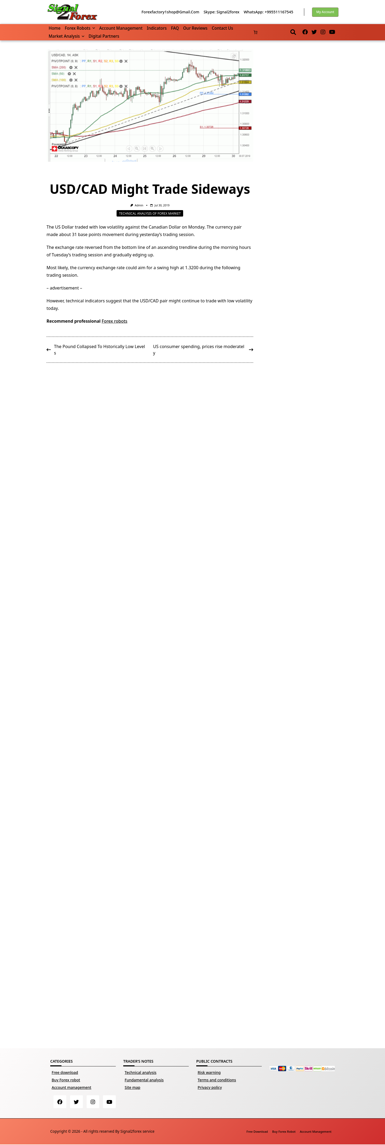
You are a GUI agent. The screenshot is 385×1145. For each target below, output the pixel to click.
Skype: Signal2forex (221, 11)
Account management (121, 28)
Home (54, 28)
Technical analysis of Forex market (150, 213)
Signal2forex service (137, 1131)
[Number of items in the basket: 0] (255, 32)
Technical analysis (140, 1072)
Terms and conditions (217, 1079)
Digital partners (103, 36)
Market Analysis (66, 36)
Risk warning (209, 1072)
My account (325, 12)
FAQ (175, 28)
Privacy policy (210, 1087)
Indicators (157, 28)
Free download (65, 1072)
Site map (132, 1087)
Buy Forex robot (66, 1079)
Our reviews (195, 28)
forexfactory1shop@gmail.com (170, 11)
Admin (139, 205)
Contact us (222, 28)
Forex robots (80, 28)
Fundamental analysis (144, 1079)
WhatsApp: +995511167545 (268, 11)
